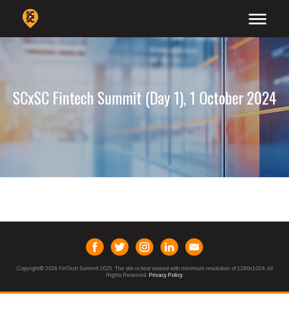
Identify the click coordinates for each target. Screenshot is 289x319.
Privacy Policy (165, 275)
